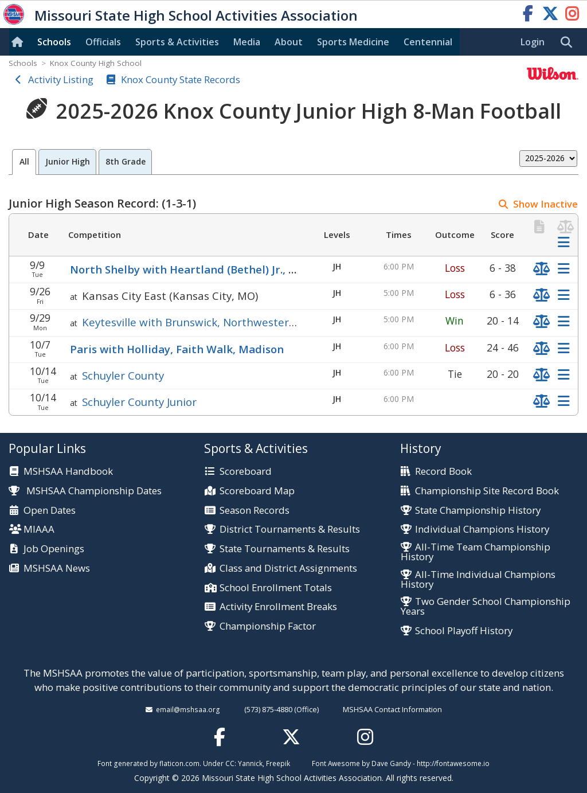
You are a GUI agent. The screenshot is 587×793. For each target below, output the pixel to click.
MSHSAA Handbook (68, 471)
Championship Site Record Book (487, 491)
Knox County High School (96, 63)
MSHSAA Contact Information (392, 709)
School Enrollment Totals (276, 588)
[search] (569, 42)
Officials (103, 42)
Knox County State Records (180, 79)
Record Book (443, 471)
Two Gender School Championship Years (485, 606)
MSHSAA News (57, 568)
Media (246, 42)
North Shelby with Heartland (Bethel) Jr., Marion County (218, 269)
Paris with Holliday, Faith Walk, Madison (177, 349)
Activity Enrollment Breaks (278, 606)
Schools (54, 42)
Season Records (254, 510)
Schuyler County (123, 375)
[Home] (19, 42)
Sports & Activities (177, 42)
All (24, 161)
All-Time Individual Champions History (478, 579)
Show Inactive (545, 203)
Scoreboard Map (257, 491)
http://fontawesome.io (453, 763)
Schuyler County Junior (139, 401)
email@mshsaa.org (188, 709)
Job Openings (54, 549)
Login (533, 42)
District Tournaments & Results (290, 529)
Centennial (428, 42)
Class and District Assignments (288, 568)
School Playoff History (463, 631)
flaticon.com (179, 763)
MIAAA (39, 529)
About (289, 42)
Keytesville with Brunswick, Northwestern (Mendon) (215, 322)
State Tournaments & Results (285, 549)
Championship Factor (268, 626)
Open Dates (50, 510)
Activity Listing (60, 79)
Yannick (250, 763)
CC (229, 763)
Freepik (278, 763)
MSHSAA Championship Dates (85, 490)
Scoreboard (246, 471)
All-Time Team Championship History (475, 552)
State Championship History (478, 510)
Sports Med (353, 42)
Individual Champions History (482, 529)
